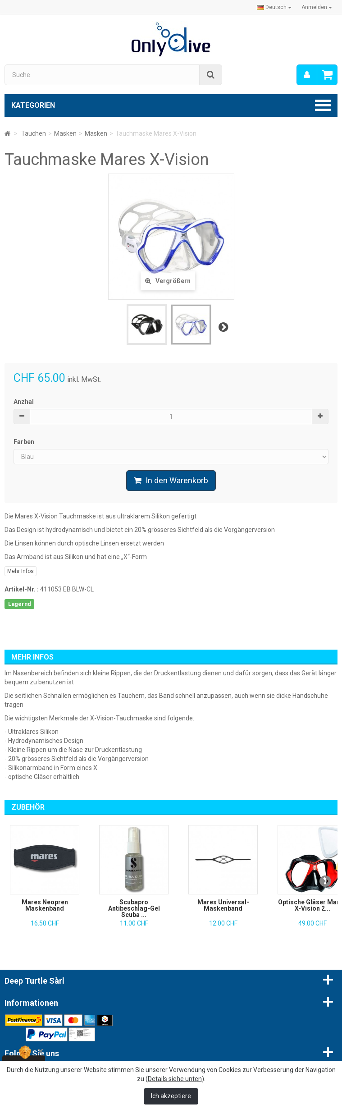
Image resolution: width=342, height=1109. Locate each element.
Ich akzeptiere (171, 1096)
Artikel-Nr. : (22, 589)
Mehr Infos (20, 571)
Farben (25, 441)
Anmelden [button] (316, 7)
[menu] (306, 74)
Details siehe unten (175, 1078)
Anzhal (24, 401)
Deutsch (274, 7)
